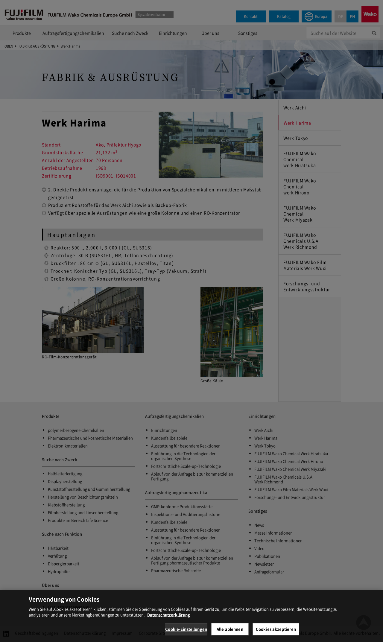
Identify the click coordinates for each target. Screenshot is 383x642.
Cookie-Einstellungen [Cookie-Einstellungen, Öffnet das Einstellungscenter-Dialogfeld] (186, 633)
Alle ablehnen (230, 633)
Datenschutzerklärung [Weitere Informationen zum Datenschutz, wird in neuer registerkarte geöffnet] (168, 618)
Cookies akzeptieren (276, 633)
